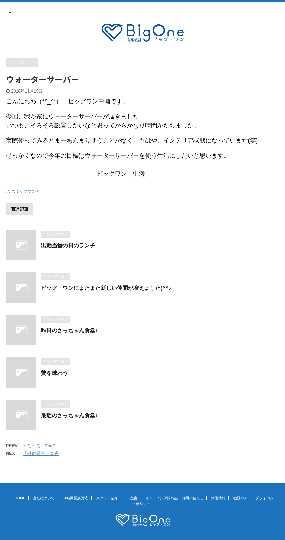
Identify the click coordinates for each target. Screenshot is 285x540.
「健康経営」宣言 (41, 453)
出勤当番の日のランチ (68, 246)
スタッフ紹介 (107, 498)
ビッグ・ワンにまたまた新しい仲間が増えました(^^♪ (106, 288)
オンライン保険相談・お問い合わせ (174, 498)
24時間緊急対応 (75, 498)
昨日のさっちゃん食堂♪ (69, 331)
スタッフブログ (25, 191)
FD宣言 (131, 498)
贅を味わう (54, 373)
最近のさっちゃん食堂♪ (69, 416)
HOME (20, 498)
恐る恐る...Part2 (39, 445)
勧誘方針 (240, 498)
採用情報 (218, 498)
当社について (44, 498)
